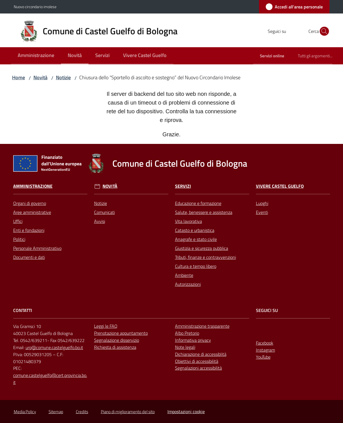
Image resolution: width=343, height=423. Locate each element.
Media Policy (25, 411)
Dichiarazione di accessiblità (200, 354)
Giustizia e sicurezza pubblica (201, 248)
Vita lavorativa (188, 221)
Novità (40, 77)
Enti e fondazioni (28, 230)
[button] (323, 31)
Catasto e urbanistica (194, 230)
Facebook (264, 343)
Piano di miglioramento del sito (128, 411)
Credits (82, 411)
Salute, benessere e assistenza (203, 212)
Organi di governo (29, 203)
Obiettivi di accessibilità (196, 361)
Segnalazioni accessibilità (198, 368)
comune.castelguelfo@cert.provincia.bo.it (50, 379)
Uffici (17, 221)
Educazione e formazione (198, 203)
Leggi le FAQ (105, 326)
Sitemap (56, 411)
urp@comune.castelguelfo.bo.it (54, 347)
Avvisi (99, 221)
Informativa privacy (193, 340)
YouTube (263, 357)
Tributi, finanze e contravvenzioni (205, 257)
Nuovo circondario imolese (35, 7)
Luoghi (262, 203)
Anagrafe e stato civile (196, 239)
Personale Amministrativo (37, 248)
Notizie (63, 77)
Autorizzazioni (188, 284)
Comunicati (104, 212)
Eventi (262, 212)
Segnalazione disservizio (116, 340)
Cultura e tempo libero (195, 266)
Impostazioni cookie (186, 411)
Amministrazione (33, 186)
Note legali (185, 347)
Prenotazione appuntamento (121, 333)
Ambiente (184, 275)
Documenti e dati (29, 257)
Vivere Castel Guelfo (280, 186)
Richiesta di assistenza (115, 347)
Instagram (265, 350)
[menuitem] (36, 55)
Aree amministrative (32, 212)
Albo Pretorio (187, 333)
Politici (19, 239)
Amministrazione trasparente (202, 326)
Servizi (183, 186)
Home (18, 77)
